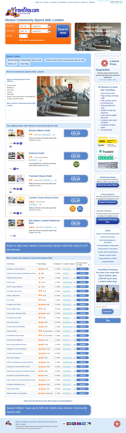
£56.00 (82, 375)
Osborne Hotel (36, 153)
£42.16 (82, 353)
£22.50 (82, 287)
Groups (45, 2)
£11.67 (82, 269)
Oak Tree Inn (11, 282)
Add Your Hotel (43, 422)
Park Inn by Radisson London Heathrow (20, 362)
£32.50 (82, 331)
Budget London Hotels (107, 255)
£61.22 (82, 389)
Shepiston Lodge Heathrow (16, 269)
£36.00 (82, 335)
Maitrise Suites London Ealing (17, 393)
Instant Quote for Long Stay (107, 220)
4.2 (40, 204)
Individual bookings (108, 177)
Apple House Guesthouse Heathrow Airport (21, 371)
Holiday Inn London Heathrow (16, 349)
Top (108, 320)
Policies (23, 424)
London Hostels (108, 262)
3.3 (55, 180)
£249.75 (83, 393)
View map (37, 140)
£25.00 (82, 304)
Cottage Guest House (14, 304)
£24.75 (82, 300)
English (115, 1)
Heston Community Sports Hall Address (18, 80)
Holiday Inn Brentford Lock (16, 384)
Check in (10, 26)
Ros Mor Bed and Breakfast (16, 326)
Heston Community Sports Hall (107, 234)
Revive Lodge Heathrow (15, 286)
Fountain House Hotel (40, 176)
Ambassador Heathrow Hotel (16, 313)
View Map (24, 64)
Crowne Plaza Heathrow (15, 353)
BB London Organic (13, 357)
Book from (75, 133)
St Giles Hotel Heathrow (15, 340)
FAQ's (17, 424)
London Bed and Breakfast (108, 252)
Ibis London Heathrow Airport (16, 344)
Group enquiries (107, 194)
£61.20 (82, 384)
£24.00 (82, 295)
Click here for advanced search (31, 40)
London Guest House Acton (44, 197)
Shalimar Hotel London (14, 278)
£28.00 (82, 327)
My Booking (62, 2)
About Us (19, 422)
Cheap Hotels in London (108, 258)
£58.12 (82, 380)
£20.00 (82, 282)
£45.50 (82, 362)
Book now (39, 2)
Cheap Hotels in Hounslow (108, 249)
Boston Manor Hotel (39, 130)
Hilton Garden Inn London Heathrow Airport (21, 380)
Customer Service (73, 2)
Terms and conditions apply (107, 79)
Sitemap (92, 2)
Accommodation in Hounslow (108, 245)
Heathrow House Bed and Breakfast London (21, 273)
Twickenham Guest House (15, 335)
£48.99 (82, 371)
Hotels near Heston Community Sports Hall (65, 60)
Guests (9, 36)
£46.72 (82, 366)
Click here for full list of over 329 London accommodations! (48, 401)
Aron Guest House (13, 322)
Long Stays (53, 2)
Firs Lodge (10, 300)
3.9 (54, 135)
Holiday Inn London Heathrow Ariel (18, 366)
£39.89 (82, 344)
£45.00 (82, 358)
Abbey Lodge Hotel (13, 295)
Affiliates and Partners (30, 422)
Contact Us (84, 2)
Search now (63, 31)
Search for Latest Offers (107, 185)
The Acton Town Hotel (14, 291)
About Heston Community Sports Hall (24, 60)
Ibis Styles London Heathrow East (18, 375)
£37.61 (82, 340)
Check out (10, 31)
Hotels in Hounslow (108, 237)
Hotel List (12, 64)
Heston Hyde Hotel (13, 389)
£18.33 (82, 278)
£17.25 (82, 273)
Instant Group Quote (107, 202)
